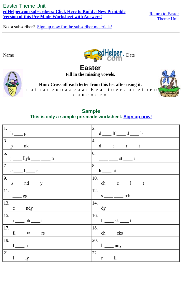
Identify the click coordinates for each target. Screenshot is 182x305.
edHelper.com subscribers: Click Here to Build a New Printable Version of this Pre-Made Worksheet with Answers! (64, 14)
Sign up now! (137, 116)
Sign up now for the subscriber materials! (74, 26)
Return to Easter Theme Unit (164, 16)
